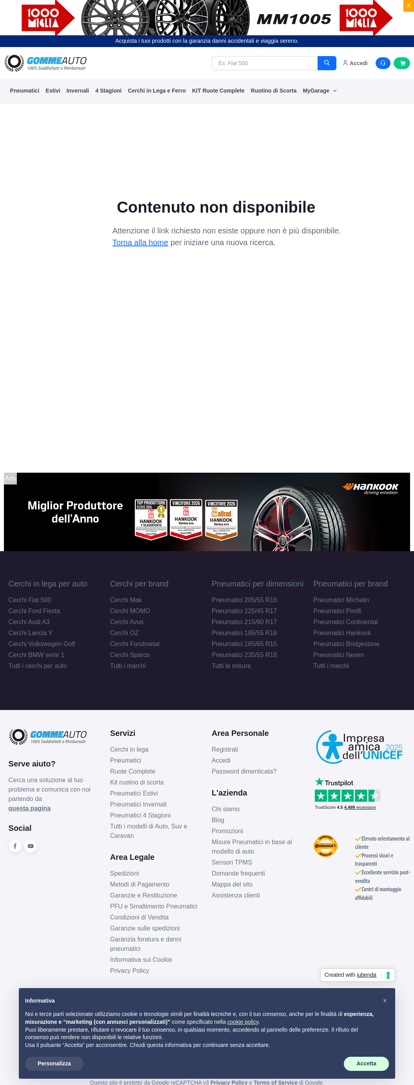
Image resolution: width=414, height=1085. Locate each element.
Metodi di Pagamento (139, 884)
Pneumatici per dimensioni (258, 583)
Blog (218, 820)
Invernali (78, 90)
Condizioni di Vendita (139, 917)
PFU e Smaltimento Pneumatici (153, 906)
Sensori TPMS (232, 862)
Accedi (221, 760)
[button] (385, 1000)
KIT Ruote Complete (218, 90)
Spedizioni (124, 873)
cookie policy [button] (242, 1022)
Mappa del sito (232, 884)
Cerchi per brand (139, 583)
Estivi (52, 90)
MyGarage (317, 90)
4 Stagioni (108, 90)
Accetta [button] (366, 1063)
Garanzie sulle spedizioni (145, 928)
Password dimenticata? (244, 771)
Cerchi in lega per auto (48, 583)
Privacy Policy (129, 970)
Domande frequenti (238, 873)
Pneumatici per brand (350, 583)
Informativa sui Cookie (141, 959)
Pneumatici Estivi (134, 793)
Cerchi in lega (129, 749)
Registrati (225, 749)
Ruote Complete (133, 771)
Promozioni (227, 831)
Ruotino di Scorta (274, 90)
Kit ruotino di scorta (137, 782)
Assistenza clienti (236, 895)
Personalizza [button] (54, 1063)
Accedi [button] (355, 63)
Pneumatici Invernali (138, 804)
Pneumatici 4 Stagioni (140, 815)
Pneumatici (25, 90)
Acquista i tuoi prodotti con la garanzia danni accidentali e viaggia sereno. (207, 41)
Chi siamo (226, 809)
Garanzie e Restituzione (143, 895)
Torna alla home (140, 242)
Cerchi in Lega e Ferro (157, 90)
